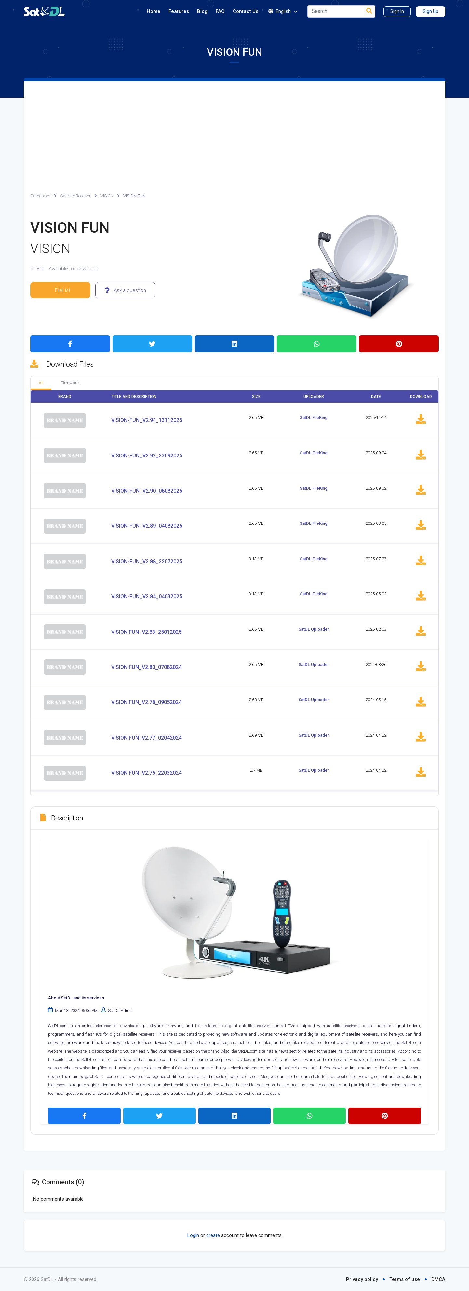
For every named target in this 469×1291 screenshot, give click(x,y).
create (213, 1235)
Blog (202, 11)
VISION (107, 195)
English (282, 11)
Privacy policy (362, 1279)
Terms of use (404, 1279)
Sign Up (430, 11)
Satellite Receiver (75, 195)
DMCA (438, 1279)
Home (153, 11)
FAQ (220, 11)
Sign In (397, 11)
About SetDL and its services (76, 997)
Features (178, 11)
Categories (40, 195)
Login (193, 1235)
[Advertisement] (234, 130)
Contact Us (245, 11)
